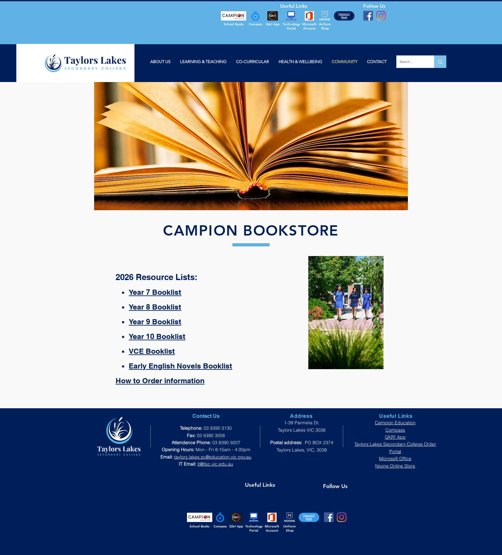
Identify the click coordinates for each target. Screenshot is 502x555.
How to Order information (160, 380)
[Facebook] (368, 16)
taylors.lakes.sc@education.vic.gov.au (212, 457)
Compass (395, 430)
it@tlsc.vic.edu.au (215, 464)
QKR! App (395, 437)
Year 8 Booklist (155, 306)
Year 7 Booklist (155, 292)
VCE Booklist (152, 351)
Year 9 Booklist (155, 321)
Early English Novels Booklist (180, 365)
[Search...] (410, 61)
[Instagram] (381, 16)
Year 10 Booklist (157, 336)
